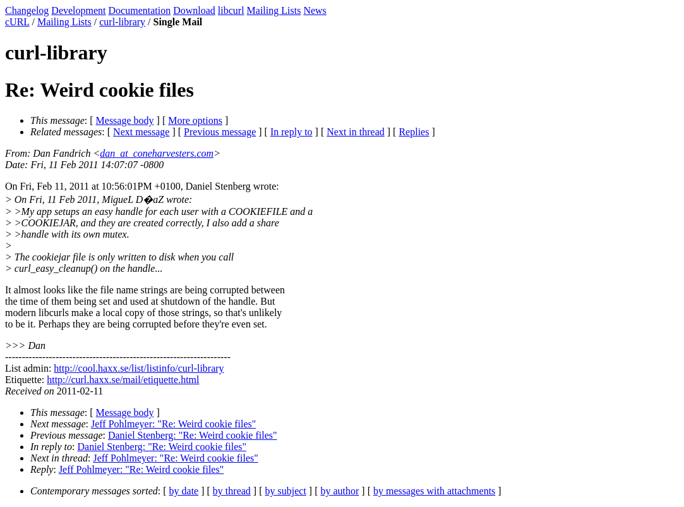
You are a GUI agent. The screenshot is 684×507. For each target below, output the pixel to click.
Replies (414, 131)
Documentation (140, 10)
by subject (285, 491)
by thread (232, 491)
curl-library (122, 21)
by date (184, 491)
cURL (17, 21)
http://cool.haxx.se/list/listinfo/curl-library (139, 368)
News (314, 10)
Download (194, 10)
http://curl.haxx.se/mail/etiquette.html (123, 379)
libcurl (231, 10)
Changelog (27, 10)
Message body (125, 120)
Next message (141, 131)
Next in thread (356, 131)
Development (78, 10)
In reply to (291, 131)
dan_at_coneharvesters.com (156, 153)
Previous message (220, 131)
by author (339, 491)
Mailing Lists (274, 10)
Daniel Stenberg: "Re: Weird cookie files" (192, 435)
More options (195, 120)
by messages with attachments (434, 491)
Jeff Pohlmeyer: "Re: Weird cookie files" (173, 423)
